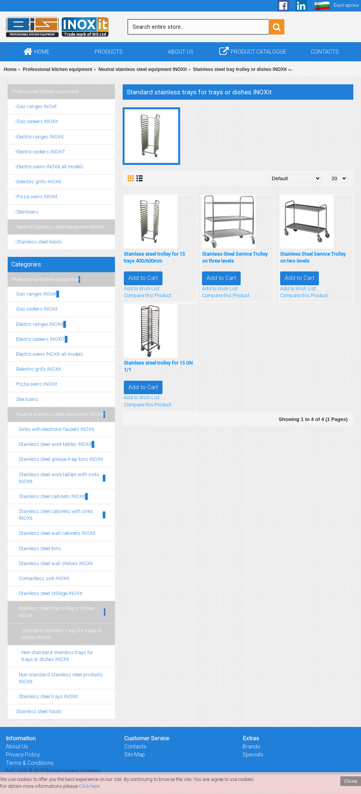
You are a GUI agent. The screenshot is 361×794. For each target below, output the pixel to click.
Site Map (134, 754)
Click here (89, 786)
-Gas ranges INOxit (34, 106)
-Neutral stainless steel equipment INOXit (57, 227)
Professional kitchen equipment (45, 91)
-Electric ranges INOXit (37, 137)
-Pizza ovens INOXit (34, 196)
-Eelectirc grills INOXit (36, 181)
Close (350, 781)
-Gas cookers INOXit (34, 121)
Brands (251, 746)
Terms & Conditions (30, 763)
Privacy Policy (23, 754)
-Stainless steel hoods (36, 242)
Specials (253, 754)
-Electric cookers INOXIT (38, 152)
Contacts (135, 746)
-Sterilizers (24, 212)
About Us (17, 746)
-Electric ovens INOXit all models (47, 166)
